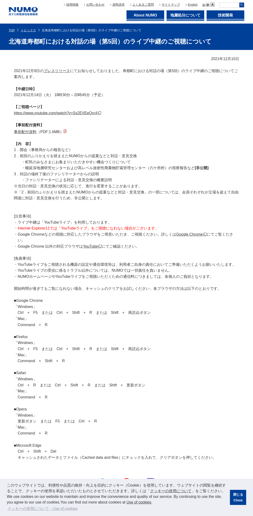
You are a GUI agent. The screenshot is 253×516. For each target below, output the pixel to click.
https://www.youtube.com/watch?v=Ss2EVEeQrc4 (55, 113)
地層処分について (185, 15)
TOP (12, 30)
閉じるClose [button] (238, 497)
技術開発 (225, 15)
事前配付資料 (25, 132)
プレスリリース (57, 71)
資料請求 (118, 4)
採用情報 (72, 4)
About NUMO (145, 15)
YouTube (90, 246)
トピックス (28, 30)
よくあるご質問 (143, 4)
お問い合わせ (95, 4)
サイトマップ (171, 4)
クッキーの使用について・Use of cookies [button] (43, 509)
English (193, 4)
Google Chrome (189, 234)
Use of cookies (138, 502)
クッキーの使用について (171, 491)
